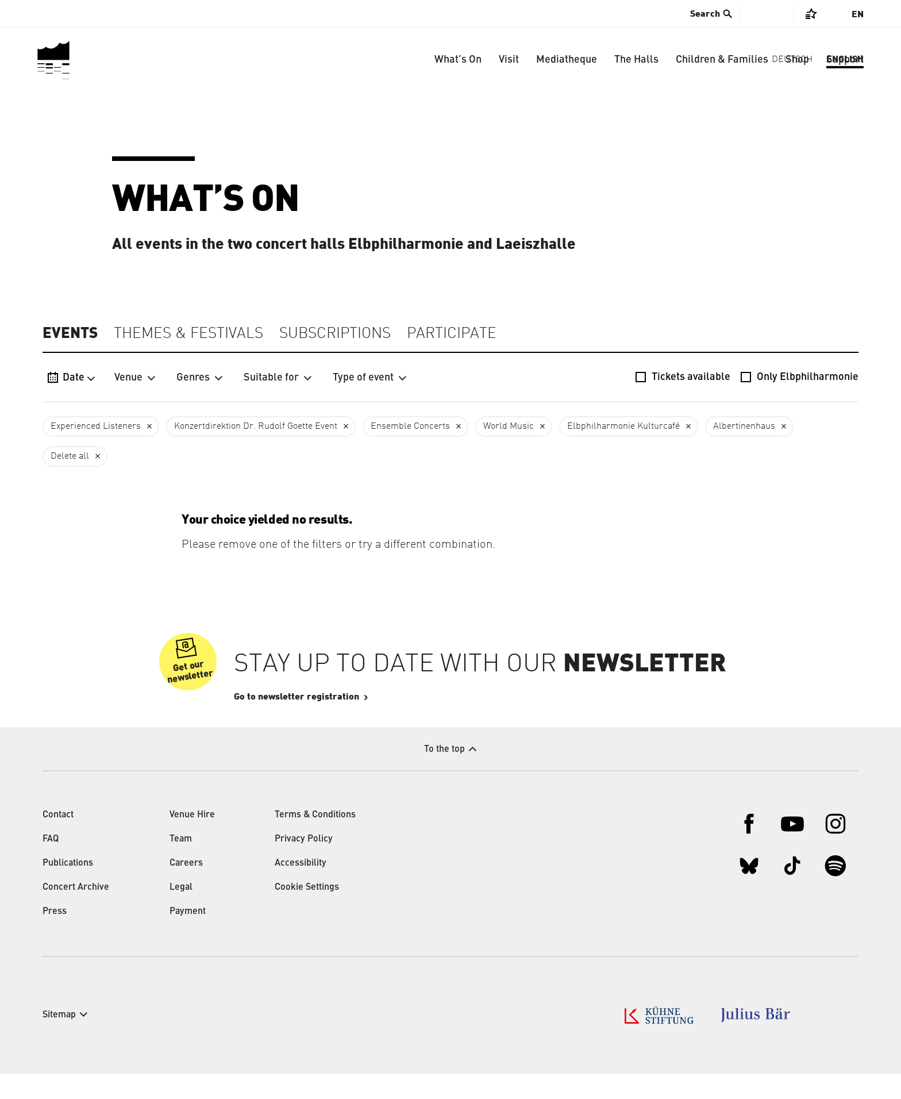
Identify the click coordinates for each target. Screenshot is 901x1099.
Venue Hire (192, 840)
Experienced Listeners (96, 426)
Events (70, 333)
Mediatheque (566, 60)
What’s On (458, 60)
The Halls (636, 60)
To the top (444, 774)
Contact (58, 840)
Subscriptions (335, 333)
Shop (797, 60)
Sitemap (59, 1040)
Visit (509, 60)
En (858, 14)
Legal (181, 912)
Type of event (370, 377)
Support (845, 60)
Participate (451, 333)
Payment (188, 937)
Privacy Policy (304, 864)
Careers (186, 888)
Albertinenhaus (744, 426)
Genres (199, 377)
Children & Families (722, 60)
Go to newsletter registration (331, 722)
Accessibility (300, 888)
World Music (508, 426)
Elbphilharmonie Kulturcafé (623, 426)
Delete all (70, 456)
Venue (135, 377)
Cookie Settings (307, 912)
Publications (68, 888)
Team (181, 864)
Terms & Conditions (315, 840)
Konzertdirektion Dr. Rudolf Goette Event (255, 426)
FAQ (51, 864)
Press (55, 937)
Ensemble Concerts (410, 426)
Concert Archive (76, 912)
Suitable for (278, 377)
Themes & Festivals (188, 333)
